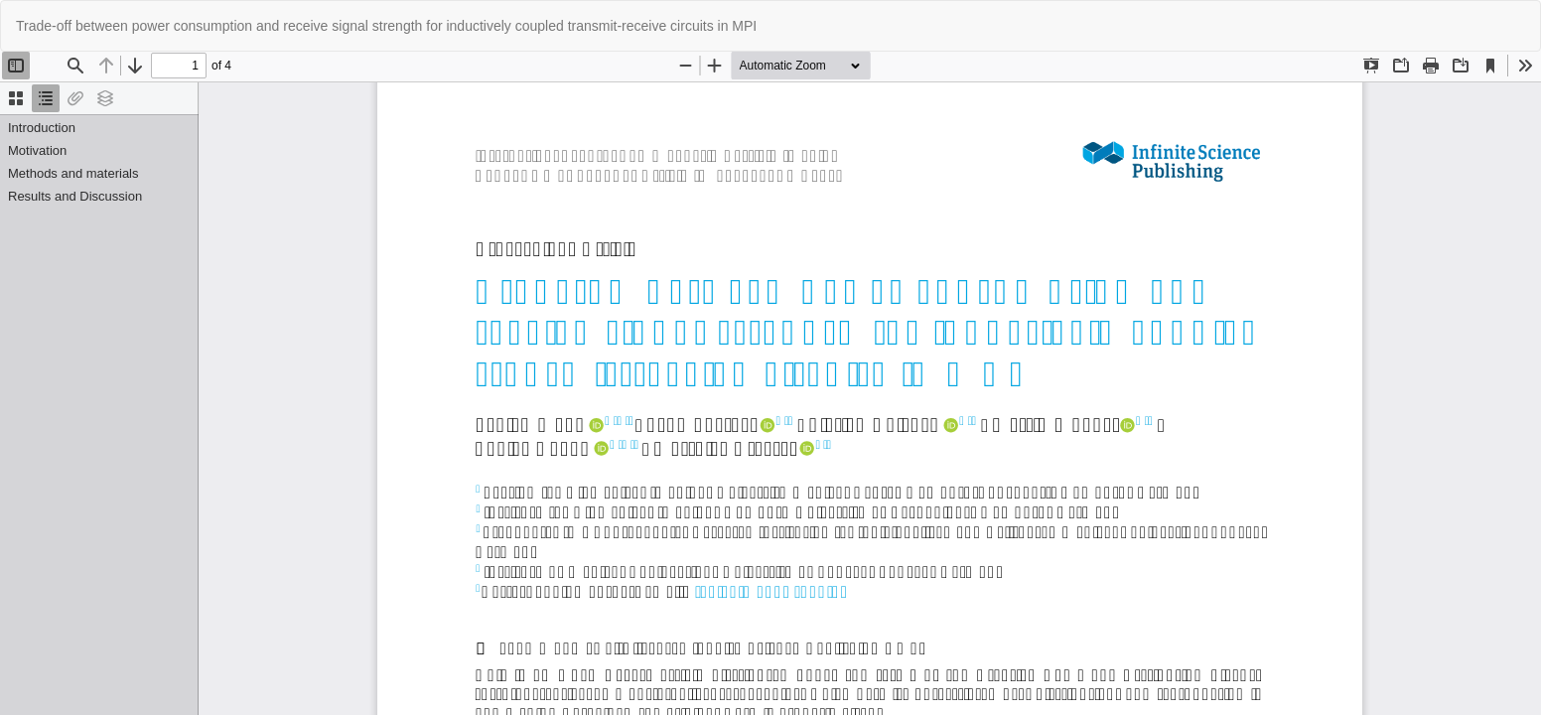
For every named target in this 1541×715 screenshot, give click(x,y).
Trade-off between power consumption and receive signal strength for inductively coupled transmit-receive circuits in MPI (386, 26)
